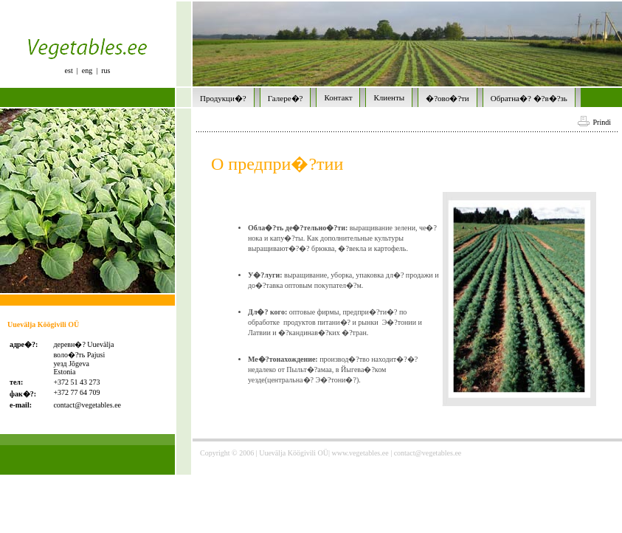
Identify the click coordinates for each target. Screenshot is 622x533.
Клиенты (388, 97)
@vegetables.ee (98, 405)
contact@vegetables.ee (428, 453)
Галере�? (285, 98)
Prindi (594, 122)
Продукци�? (223, 98)
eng (87, 70)
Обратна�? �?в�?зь (529, 98)
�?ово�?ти (447, 98)
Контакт (338, 97)
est (69, 70)
